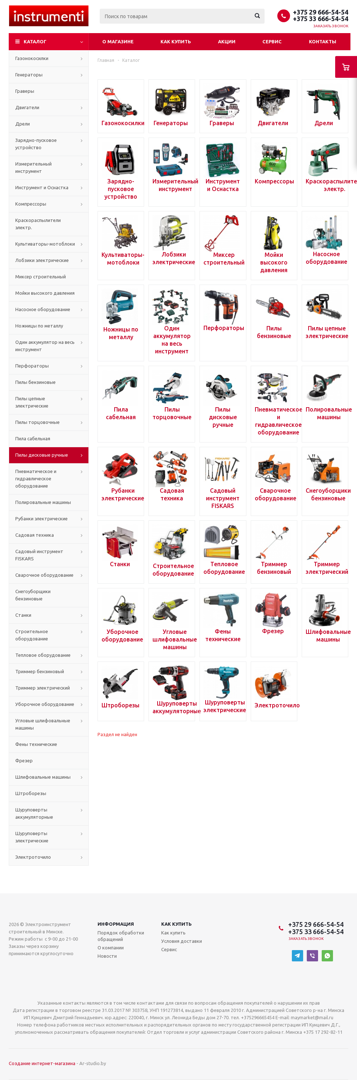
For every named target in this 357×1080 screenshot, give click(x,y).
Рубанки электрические (41, 518)
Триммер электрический (42, 687)
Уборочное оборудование (44, 704)
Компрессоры (30, 203)
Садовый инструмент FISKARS (39, 555)
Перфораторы (32, 365)
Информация (116, 923)
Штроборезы (30, 793)
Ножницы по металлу (39, 325)
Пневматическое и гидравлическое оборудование (35, 478)
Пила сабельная (32, 438)
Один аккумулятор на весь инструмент (45, 346)
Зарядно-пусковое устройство (36, 144)
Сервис (272, 41)
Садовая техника (34, 534)
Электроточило (33, 856)
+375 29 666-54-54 (320, 12)
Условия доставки (181, 941)
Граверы (24, 91)
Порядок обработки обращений (121, 936)
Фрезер (24, 760)
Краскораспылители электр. (38, 224)
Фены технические (36, 744)
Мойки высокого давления (45, 292)
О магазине (118, 41)
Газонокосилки (31, 58)
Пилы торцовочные (37, 422)
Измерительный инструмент (33, 167)
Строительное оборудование (31, 635)
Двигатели (27, 107)
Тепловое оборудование (43, 655)
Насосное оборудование (42, 309)
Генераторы (29, 74)
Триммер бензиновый (39, 671)
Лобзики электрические (42, 260)
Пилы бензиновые (35, 382)
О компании (111, 947)
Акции (226, 41)
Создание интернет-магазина (42, 1063)
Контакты (322, 41)
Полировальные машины (43, 502)
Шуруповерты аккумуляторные (34, 813)
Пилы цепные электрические (31, 402)
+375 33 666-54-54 (320, 18)
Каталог (35, 41)
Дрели (22, 123)
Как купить (175, 41)
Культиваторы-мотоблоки (45, 243)
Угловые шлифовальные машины (42, 724)
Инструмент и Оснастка (41, 187)
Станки (23, 615)
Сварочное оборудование (44, 574)
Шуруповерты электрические (31, 837)
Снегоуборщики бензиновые (33, 595)
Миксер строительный (40, 276)
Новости (107, 955)
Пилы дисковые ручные (41, 454)
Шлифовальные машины (43, 776)
